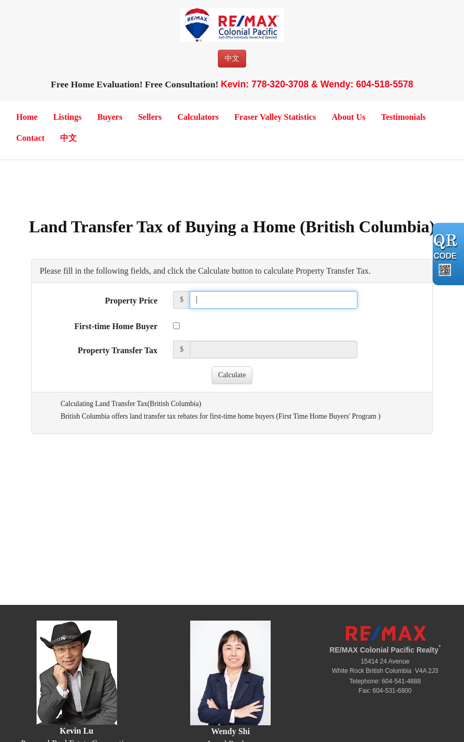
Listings (67, 117)
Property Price (131, 300)
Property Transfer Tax (118, 350)
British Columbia (174, 404)
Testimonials (403, 117)
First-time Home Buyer (115, 326)
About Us (348, 117)
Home (27, 117)
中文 (232, 58)
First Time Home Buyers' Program (328, 416)
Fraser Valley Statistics (275, 117)
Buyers (109, 117)
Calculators (197, 117)
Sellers (149, 117)
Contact (30, 137)
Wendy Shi (230, 731)
